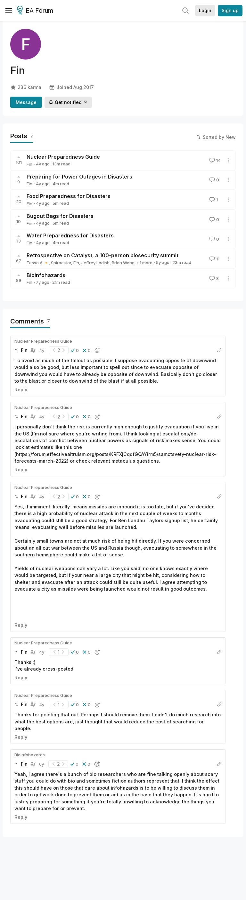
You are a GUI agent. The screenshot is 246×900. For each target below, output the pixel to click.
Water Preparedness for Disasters (70, 235)
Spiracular (61, 262)
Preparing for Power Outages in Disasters (79, 176)
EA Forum (36, 10)
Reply (20, 389)
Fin (29, 164)
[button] (74, 350)
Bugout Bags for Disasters (60, 216)
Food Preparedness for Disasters (69, 196)
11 (213, 259)
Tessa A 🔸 (38, 262)
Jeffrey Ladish (95, 262)
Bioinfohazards (46, 275)
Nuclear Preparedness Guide (63, 157)
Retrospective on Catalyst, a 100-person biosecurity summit (102, 255)
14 (214, 160)
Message (26, 102)
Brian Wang (123, 262)
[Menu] (8, 10)
